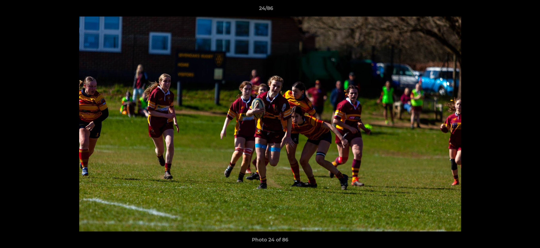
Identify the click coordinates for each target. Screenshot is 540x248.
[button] (511, 10)
